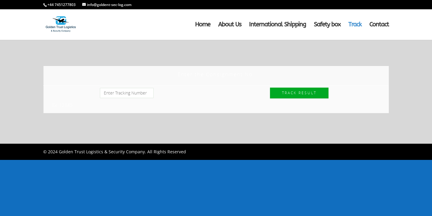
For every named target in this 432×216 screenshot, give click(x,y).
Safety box (327, 25)
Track (355, 25)
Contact (379, 25)
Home (202, 25)
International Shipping (277, 25)
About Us (229, 25)
